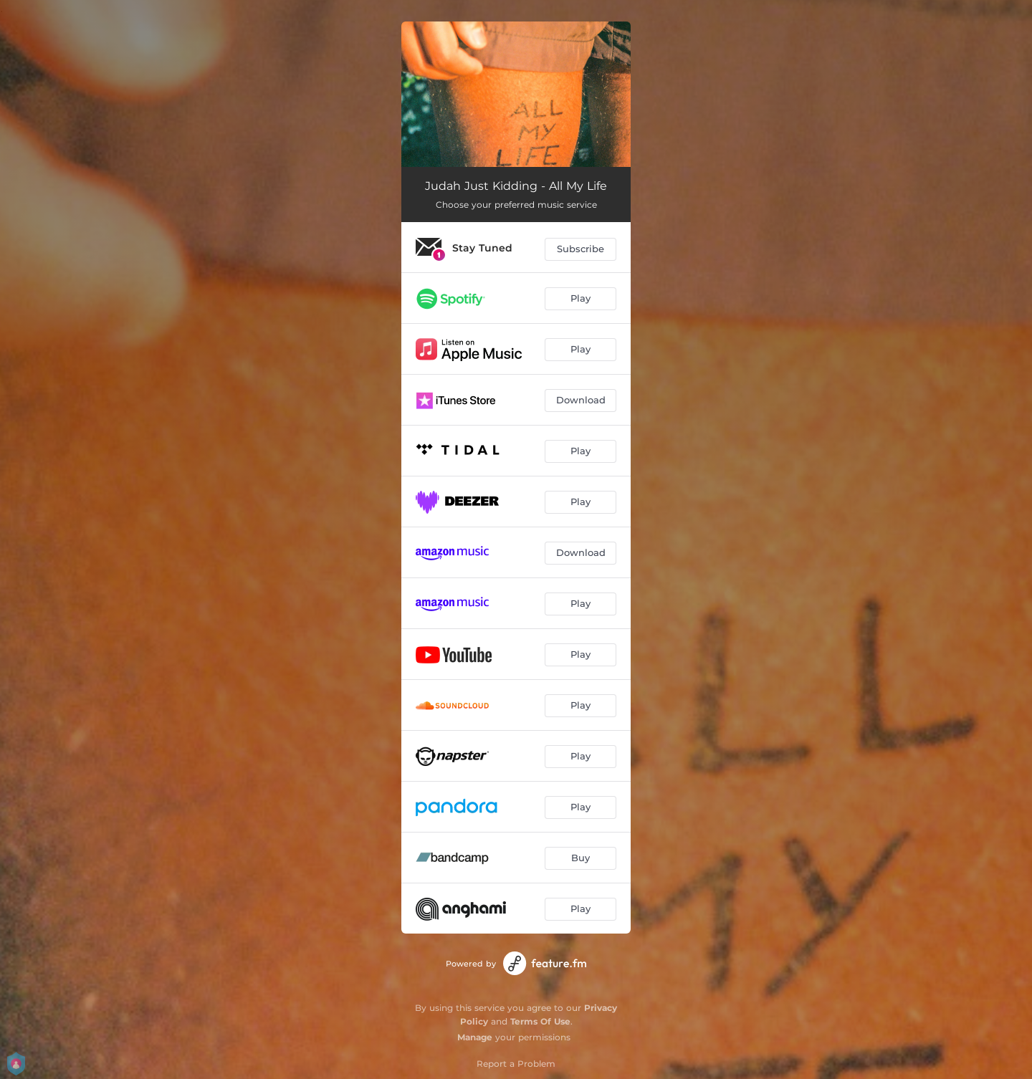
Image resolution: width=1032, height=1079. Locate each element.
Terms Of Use (540, 1021)
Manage (474, 1037)
